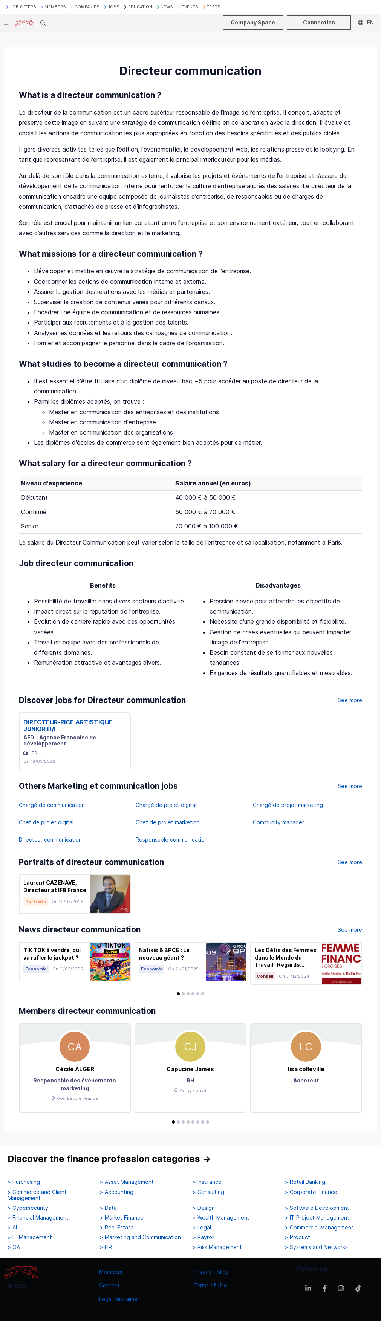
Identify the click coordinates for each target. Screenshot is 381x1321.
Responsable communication (172, 839)
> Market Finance (122, 1218)
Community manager (278, 822)
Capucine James (190, 1069)
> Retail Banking (305, 1182)
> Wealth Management (221, 1218)
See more (350, 700)
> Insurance (207, 1182)
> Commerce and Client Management (37, 1195)
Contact (109, 1285)
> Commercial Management (319, 1228)
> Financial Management (38, 1218)
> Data (108, 1208)
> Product (297, 1237)
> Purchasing (24, 1182)
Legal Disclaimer (119, 1299)
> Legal (202, 1228)
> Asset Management (127, 1182)
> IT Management (30, 1237)
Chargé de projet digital (166, 805)
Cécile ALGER (74, 1069)
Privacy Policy (210, 1272)
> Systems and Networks (316, 1247)
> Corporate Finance (311, 1192)
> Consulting (208, 1192)
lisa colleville (306, 1069)
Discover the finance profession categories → (109, 1158)
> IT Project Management (317, 1218)
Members (110, 1272)
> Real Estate (117, 1228)
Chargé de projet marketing (288, 805)
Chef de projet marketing (168, 822)
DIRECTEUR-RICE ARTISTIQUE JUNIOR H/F (68, 725)
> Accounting (116, 1192)
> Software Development (317, 1208)
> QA (14, 1247)
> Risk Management (217, 1247)
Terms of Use (210, 1285)
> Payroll (203, 1237)
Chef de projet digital (46, 822)
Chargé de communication (52, 805)
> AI (12, 1228)
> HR (106, 1247)
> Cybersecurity (28, 1208)
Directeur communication (50, 839)
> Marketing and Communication (140, 1237)
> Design (204, 1208)
